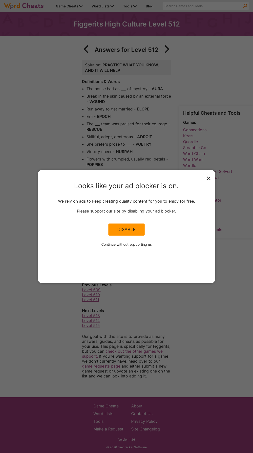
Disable (126, 229)
